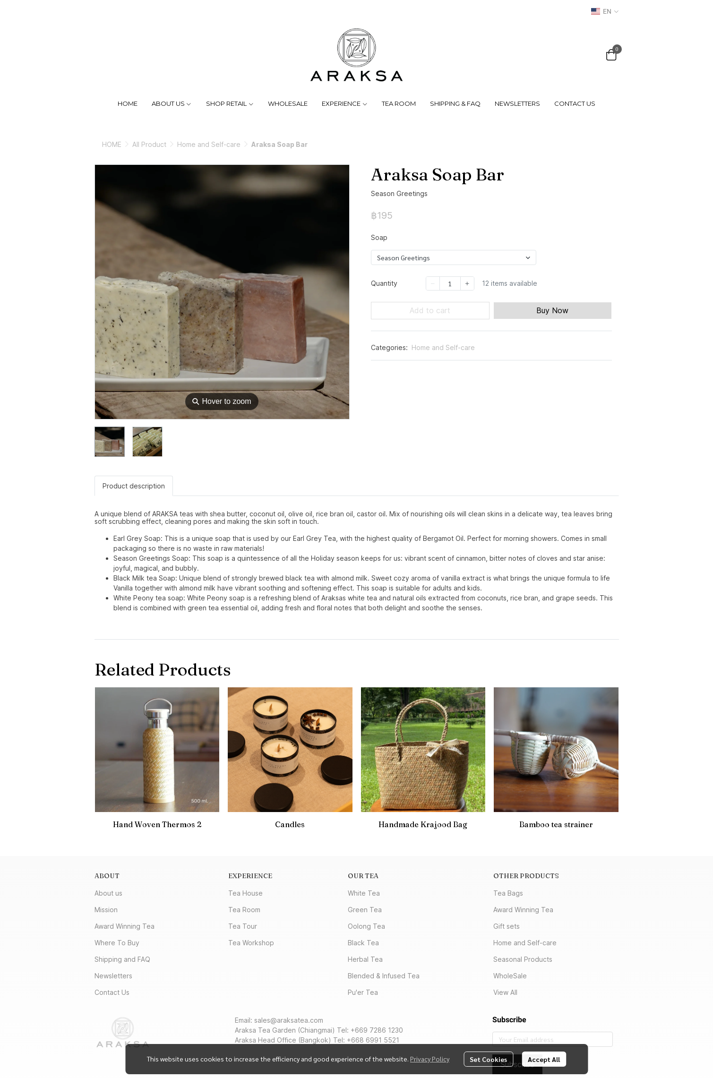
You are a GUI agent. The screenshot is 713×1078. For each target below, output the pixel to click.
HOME (111, 144)
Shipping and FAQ (122, 959)
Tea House (245, 893)
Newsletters (113, 976)
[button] (605, 11)
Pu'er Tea (363, 992)
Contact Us (111, 992)
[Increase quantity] (467, 283)
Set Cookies (488, 1059)
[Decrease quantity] (432, 283)
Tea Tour (242, 926)
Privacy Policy (429, 1058)
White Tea (364, 893)
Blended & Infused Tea (384, 976)
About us (108, 893)
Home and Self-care (209, 144)
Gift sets (506, 926)
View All (505, 992)
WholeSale (510, 976)
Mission (106, 910)
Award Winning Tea (124, 926)
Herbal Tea (365, 959)
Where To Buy (116, 943)
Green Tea (365, 910)
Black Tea (363, 943)
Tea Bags (508, 893)
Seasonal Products (522, 959)
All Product (149, 144)
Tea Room (244, 910)
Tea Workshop (251, 943)
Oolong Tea (366, 926)
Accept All (544, 1059)
